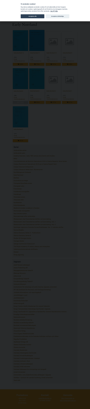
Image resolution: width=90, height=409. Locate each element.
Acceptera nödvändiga (57, 16)
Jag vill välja (54, 11)
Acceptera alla (33, 16)
